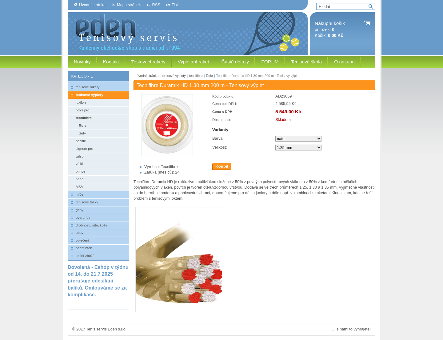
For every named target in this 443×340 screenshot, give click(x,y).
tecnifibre (195, 76)
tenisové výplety (174, 76)
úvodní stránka (147, 76)
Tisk (175, 4)
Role (209, 76)
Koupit (221, 166)
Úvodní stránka (92, 4)
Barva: (218, 138)
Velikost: (219, 147)
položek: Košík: (330, 29)
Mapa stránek (129, 4)
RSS (156, 4)
